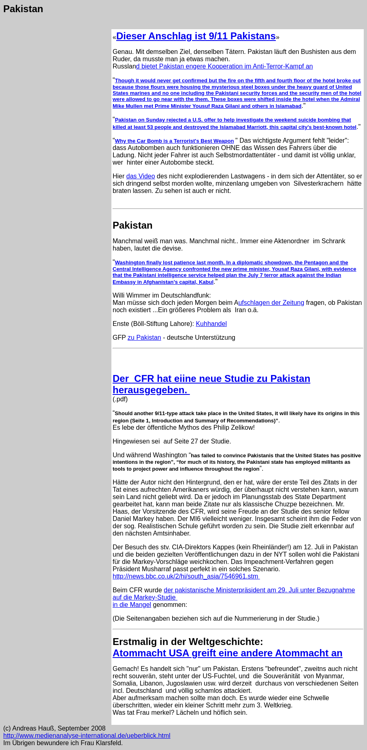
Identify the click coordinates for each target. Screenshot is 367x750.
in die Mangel (132, 604)
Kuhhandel (211, 323)
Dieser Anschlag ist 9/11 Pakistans (196, 35)
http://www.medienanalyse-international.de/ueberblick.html (87, 735)
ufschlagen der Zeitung (271, 302)
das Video (140, 176)
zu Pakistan (144, 337)
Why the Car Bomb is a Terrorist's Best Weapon (174, 141)
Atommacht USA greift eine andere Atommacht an (228, 652)
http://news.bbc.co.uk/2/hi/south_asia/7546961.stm (186, 576)
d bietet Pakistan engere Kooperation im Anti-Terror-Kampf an (224, 66)
